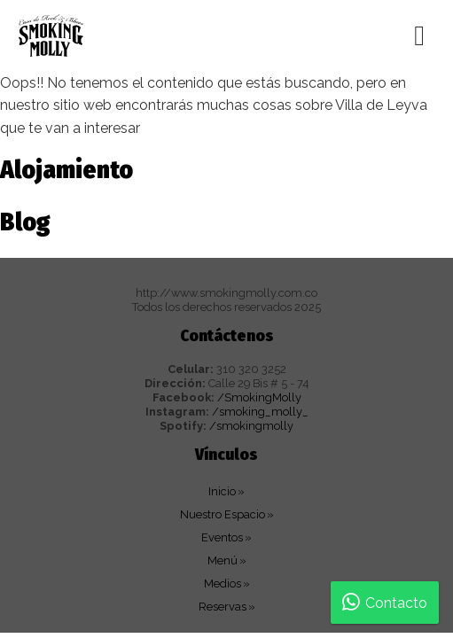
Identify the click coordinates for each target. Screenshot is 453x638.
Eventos (222, 537)
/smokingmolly (251, 425)
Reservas (222, 606)
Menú (222, 560)
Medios (222, 583)
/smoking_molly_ (260, 411)
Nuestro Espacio (222, 514)
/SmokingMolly (259, 397)
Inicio (222, 491)
